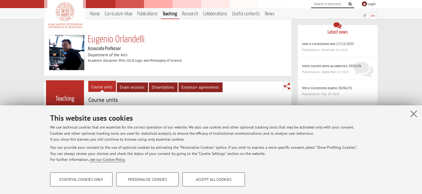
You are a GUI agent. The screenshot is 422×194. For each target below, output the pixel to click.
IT (364, 15)
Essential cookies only (81, 179)
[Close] (413, 113)
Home (95, 13)
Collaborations (215, 13)
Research (190, 13)
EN (373, 15)
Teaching (170, 13)
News (270, 13)
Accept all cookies (213, 179)
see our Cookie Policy (107, 159)
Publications (147, 13)
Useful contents (246, 13)
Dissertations (163, 87)
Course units (101, 86)
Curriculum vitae (118, 13)
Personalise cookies (147, 179)
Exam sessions (132, 87)
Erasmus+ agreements (200, 87)
